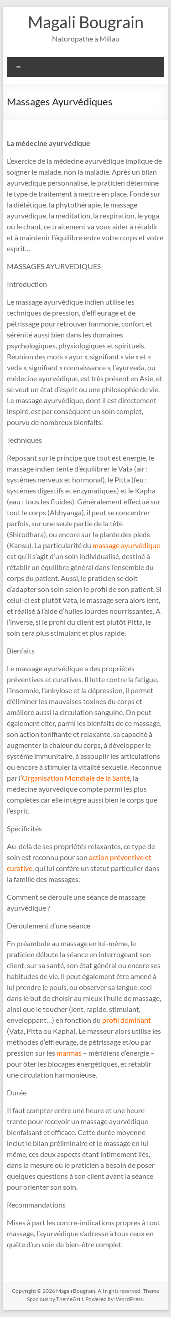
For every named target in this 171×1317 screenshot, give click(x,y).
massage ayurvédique (126, 545)
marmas (69, 1052)
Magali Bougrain (86, 22)
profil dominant (126, 1020)
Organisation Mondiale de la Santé (76, 777)
